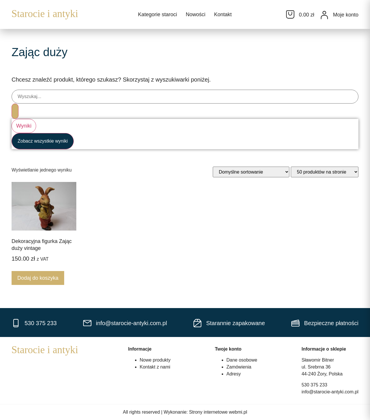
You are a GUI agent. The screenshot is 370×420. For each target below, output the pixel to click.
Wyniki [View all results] (24, 126)
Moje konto (345, 15)
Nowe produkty (155, 360)
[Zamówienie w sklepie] (251, 172)
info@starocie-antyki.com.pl (329, 391)
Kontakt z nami (155, 366)
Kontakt (223, 14)
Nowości (195, 14)
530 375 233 (314, 384)
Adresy (233, 373)
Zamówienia (238, 366)
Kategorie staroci (157, 14)
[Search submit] (15, 111)
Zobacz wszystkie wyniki (43, 141)
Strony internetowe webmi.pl (218, 412)
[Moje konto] (324, 15)
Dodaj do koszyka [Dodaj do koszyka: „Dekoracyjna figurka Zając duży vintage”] (37, 278)
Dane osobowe (241, 360)
